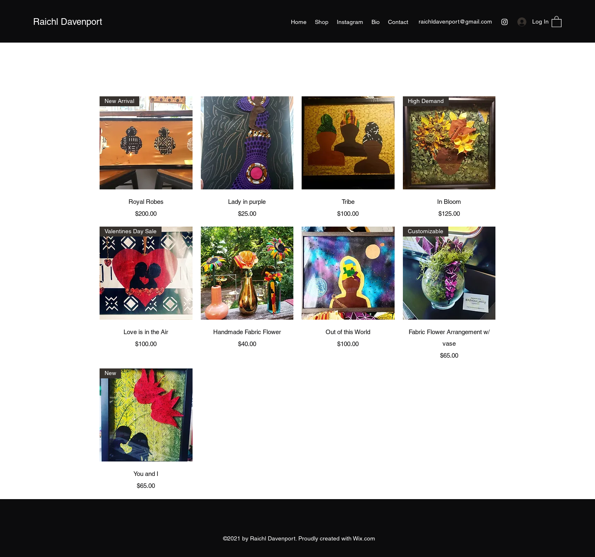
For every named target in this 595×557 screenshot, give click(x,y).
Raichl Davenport (67, 22)
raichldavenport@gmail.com (455, 21)
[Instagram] (504, 22)
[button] (557, 21)
